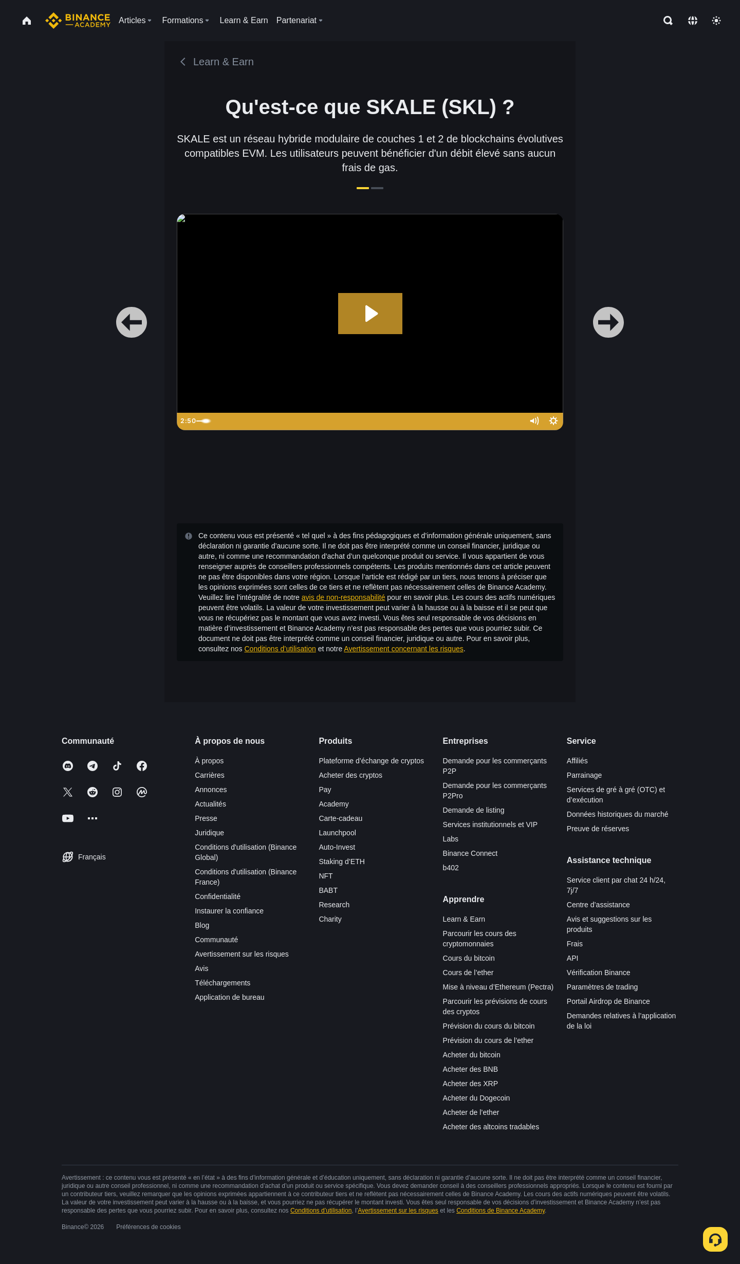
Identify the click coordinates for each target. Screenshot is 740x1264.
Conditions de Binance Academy (500, 1210)
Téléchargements (222, 983)
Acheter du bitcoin (472, 1055)
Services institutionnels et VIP (490, 824)
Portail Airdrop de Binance (608, 1001)
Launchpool (337, 833)
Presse (206, 818)
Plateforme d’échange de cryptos (371, 761)
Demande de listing (474, 810)
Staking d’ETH (341, 861)
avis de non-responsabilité (343, 597)
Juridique (209, 833)
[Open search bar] (665, 20)
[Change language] (692, 20)
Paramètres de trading (602, 987)
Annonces (211, 789)
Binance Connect (470, 853)
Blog (202, 925)
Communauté (216, 940)
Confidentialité (217, 896)
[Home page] (77, 20)
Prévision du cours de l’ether (488, 1040)
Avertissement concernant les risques (403, 649)
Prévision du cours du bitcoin (489, 1026)
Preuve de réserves (598, 829)
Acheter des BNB (470, 1069)
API (573, 958)
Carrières (210, 775)
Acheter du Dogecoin (476, 1098)
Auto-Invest (337, 847)
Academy (333, 804)
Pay (325, 789)
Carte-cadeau (340, 818)
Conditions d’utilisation (280, 649)
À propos (209, 761)
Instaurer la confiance (229, 911)
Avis (201, 968)
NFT (325, 876)
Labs (450, 839)
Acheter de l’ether (471, 1112)
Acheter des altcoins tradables (491, 1127)
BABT (328, 890)
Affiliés (577, 761)
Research (334, 905)
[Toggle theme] (716, 20)
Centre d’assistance (598, 905)
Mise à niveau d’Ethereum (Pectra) (498, 987)
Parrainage (584, 775)
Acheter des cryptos (350, 775)
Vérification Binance (599, 972)
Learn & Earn (464, 919)
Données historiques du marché (618, 814)
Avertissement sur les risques (242, 954)
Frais (575, 944)
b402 (451, 868)
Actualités (210, 804)
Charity (330, 919)
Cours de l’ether (468, 972)
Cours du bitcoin (469, 958)
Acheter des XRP (470, 1083)
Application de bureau (229, 997)
